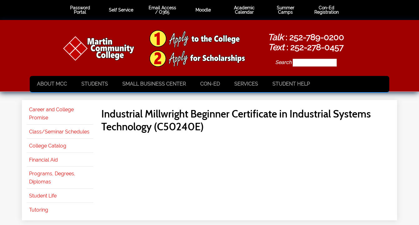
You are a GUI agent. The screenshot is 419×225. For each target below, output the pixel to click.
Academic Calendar (244, 10)
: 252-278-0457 (305, 47)
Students (94, 84)
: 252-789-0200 (306, 37)
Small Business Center (154, 84)
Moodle (203, 10)
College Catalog (47, 146)
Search (284, 62)
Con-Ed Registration (326, 10)
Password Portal (80, 10)
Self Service (121, 10)
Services (246, 84)
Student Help (291, 84)
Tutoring (38, 210)
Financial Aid (43, 160)
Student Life (43, 196)
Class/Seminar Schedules (59, 132)
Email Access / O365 (162, 10)
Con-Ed (210, 84)
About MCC (52, 84)
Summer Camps (285, 10)
